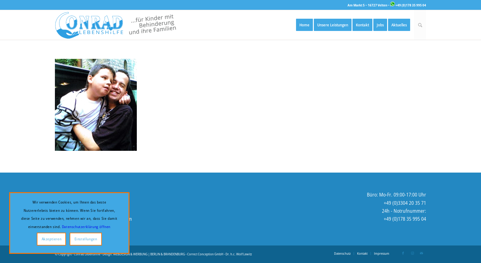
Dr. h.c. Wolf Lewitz (238, 254)
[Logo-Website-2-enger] (115, 25)
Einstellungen (86, 239)
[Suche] (420, 25)
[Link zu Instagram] (412, 253)
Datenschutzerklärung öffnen (86, 226)
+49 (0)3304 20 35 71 (405, 203)
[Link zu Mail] (421, 253)
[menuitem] (304, 25)
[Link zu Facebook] (403, 253)
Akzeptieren (52, 239)
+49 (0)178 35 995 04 (408, 5)
